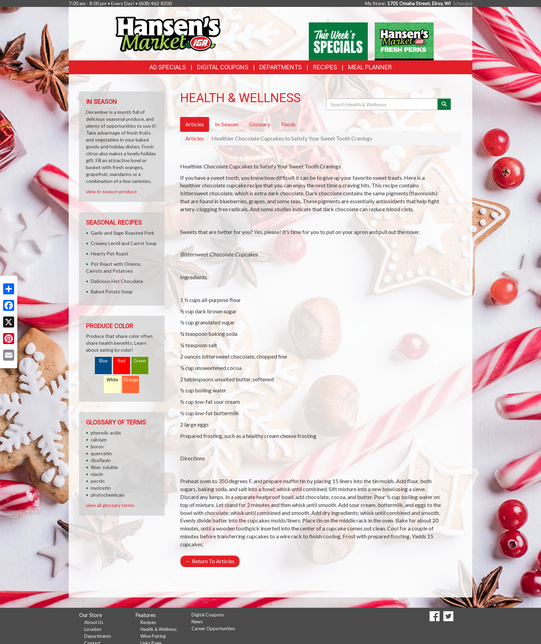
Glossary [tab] (259, 124)
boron (97, 446)
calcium (99, 439)
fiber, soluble (104, 467)
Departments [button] (280, 67)
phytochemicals (108, 495)
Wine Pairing (153, 636)
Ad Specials (167, 67)
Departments (97, 636)
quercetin (101, 453)
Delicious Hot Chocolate (117, 281)
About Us (93, 622)
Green (140, 360)
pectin (98, 481)
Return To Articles (210, 561)
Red (121, 360)
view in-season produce (111, 191)
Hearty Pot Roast (109, 253)
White (112, 379)
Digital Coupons (222, 67)
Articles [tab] (194, 124)
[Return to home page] (168, 33)
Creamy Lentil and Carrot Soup (124, 243)
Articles (194, 138)
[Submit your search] (444, 104)
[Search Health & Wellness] (382, 104)
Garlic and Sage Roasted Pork (122, 233)
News (197, 621)
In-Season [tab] (226, 124)
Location (92, 629)
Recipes (325, 67)
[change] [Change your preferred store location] (463, 3)
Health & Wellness (158, 629)
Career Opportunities (213, 628)
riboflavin (101, 460)
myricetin (101, 488)
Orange (130, 379)
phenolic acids (106, 433)
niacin (97, 474)
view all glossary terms (110, 505)
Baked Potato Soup (111, 291)
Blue (103, 360)
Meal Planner (370, 67)
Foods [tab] (288, 124)
